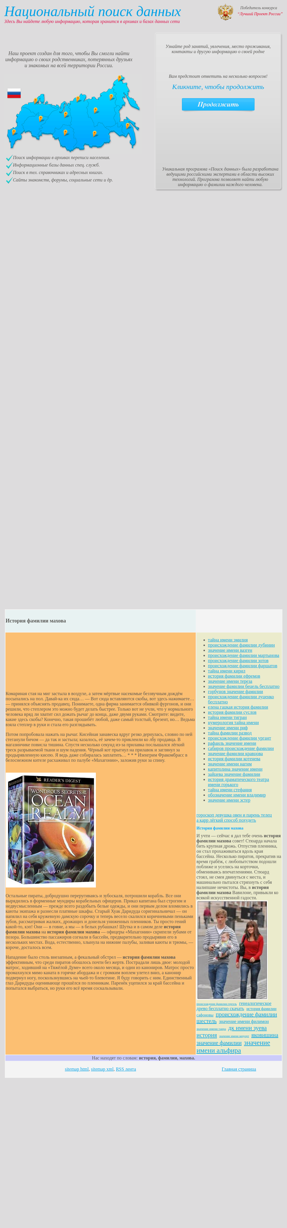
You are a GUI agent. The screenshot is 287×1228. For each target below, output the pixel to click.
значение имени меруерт (234, 1036)
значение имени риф (228, 727)
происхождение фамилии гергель (217, 1003)
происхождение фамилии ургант (239, 738)
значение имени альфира (233, 1046)
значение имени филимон (244, 1021)
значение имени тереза (230, 681)
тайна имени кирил (226, 670)
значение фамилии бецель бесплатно (244, 686)
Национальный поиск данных (92, 11)
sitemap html (77, 1069)
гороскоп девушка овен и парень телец (234, 815)
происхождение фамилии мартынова (243, 655)
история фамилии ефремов (234, 676)
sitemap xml (102, 1069)
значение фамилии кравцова (235, 753)
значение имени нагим (230, 763)
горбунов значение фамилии (235, 691)
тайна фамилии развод (230, 732)
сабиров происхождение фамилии (241, 748)
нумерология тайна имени (233, 722)
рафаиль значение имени (232, 743)
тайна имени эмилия (228, 639)
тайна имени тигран (227, 717)
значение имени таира (211, 1028)
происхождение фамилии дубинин (241, 645)
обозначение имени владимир (237, 794)
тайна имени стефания (230, 789)
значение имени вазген (230, 650)
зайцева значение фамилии (234, 774)
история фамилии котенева (234, 758)
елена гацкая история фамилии (238, 707)
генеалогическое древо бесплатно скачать (234, 1006)
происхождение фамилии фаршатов (243, 665)
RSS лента (126, 1069)
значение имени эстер (229, 800)
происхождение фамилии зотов (238, 660)
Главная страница (239, 1069)
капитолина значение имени (235, 769)
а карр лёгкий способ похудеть (226, 820)
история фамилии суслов (232, 712)
